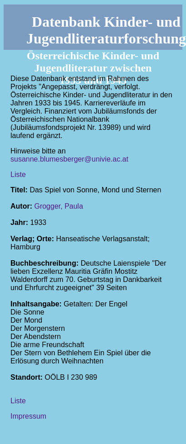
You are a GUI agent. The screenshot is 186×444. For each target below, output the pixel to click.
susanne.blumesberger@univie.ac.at (69, 159)
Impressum (28, 416)
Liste (18, 174)
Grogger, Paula (58, 206)
